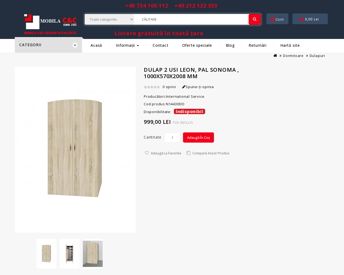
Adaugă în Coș (198, 137)
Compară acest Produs (211, 153)
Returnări (258, 45)
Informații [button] (127, 45)
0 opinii (169, 86)
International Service (185, 96)
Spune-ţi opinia (198, 86)
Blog (230, 45)
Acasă (96, 45)
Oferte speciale (197, 45)
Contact (161, 45)
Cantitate (153, 137)
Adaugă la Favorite (166, 153)
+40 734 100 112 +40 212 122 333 (171, 5)
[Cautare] (255, 19)
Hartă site (290, 45)
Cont (277, 19)
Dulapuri (317, 55)
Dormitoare (293, 55)
